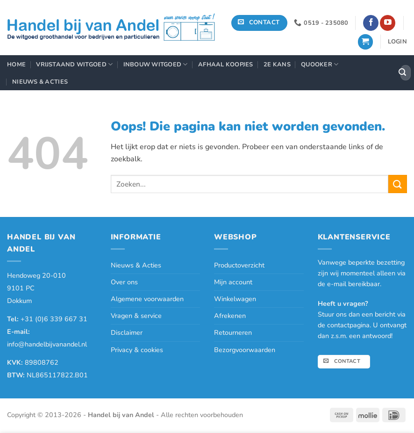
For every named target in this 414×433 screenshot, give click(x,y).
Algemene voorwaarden (147, 298)
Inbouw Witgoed (155, 64)
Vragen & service (136, 315)
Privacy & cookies (137, 349)
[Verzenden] (402, 73)
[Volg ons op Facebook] (370, 23)
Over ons (124, 282)
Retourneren (233, 332)
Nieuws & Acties (40, 82)
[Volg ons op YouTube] (387, 23)
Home (16, 64)
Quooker (319, 64)
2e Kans (277, 64)
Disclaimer (127, 332)
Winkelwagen (235, 298)
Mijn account (233, 282)
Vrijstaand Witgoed (74, 64)
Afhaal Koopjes (225, 64)
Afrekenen (230, 315)
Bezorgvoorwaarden (244, 349)
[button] (365, 42)
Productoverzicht (239, 265)
